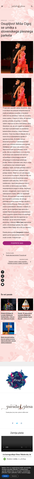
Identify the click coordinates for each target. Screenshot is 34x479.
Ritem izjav (4, 20)
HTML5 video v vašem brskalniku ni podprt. (17, 444)
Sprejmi (5, 476)
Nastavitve (14, 476)
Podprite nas (17, 243)
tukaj (28, 472)
